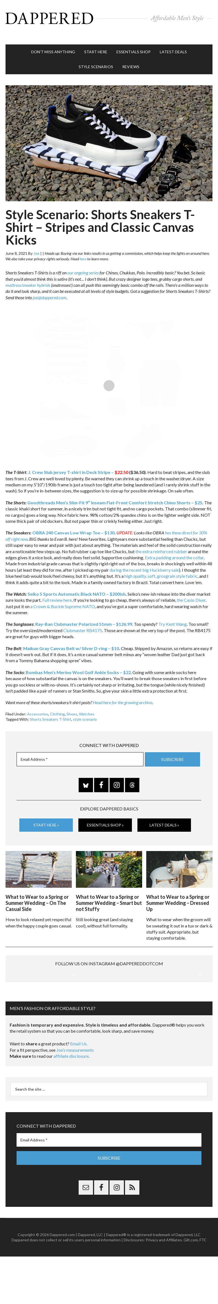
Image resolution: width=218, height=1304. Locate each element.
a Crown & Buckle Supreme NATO (62, 597)
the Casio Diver (191, 591)
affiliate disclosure (71, 1104)
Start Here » (46, 816)
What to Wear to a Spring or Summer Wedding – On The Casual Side (37, 892)
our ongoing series (83, 264)
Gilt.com (191, 1287)
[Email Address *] (80, 751)
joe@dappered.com (50, 288)
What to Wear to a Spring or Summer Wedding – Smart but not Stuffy (109, 892)
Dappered (109, 18)
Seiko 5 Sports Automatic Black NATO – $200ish (77, 585)
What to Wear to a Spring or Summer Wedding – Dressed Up (177, 892)
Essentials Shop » (105, 816)
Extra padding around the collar (174, 549)
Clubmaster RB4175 (82, 621)
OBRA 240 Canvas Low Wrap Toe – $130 (73, 524)
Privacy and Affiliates (164, 1287)
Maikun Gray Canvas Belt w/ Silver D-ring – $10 (71, 639)
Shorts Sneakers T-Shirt (50, 711)
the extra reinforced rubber (161, 542)
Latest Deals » (164, 816)
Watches (86, 705)
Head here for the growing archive (122, 694)
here (83, 250)
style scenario (85, 711)
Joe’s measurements (75, 1097)
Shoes (72, 705)
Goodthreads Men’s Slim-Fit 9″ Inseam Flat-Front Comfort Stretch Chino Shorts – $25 (114, 494)
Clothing (57, 705)
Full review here (57, 591)
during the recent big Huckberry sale (144, 561)
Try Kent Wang (172, 615)
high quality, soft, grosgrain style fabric (161, 567)
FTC (203, 1287)
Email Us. (78, 1091)
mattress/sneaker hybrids (28, 276)
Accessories (37, 705)
